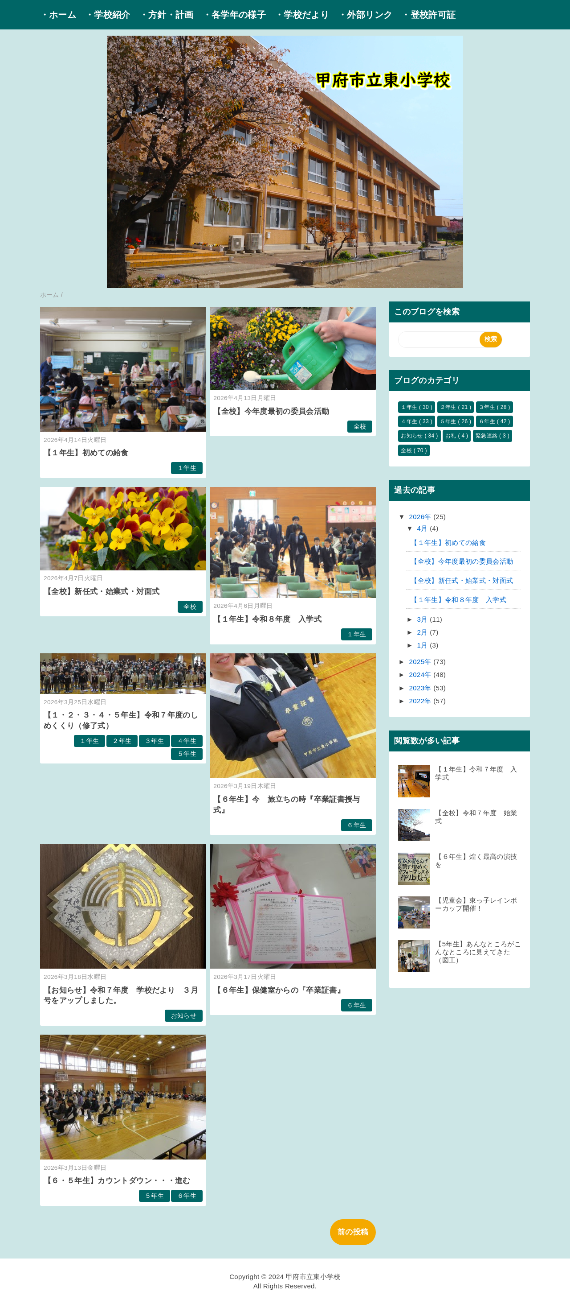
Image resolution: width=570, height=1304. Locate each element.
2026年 (421, 516)
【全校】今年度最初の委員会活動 (271, 411)
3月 (423, 619)
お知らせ (183, 1015)
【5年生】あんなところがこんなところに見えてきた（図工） (478, 952)
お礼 (451, 436)
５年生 (186, 754)
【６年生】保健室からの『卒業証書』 (279, 990)
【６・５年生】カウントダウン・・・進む (117, 1180)
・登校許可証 (428, 15)
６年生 (356, 825)
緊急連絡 (487, 436)
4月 (423, 528)
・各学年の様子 (234, 15)
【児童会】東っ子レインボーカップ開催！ (476, 904)
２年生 (121, 741)
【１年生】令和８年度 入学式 (267, 619)
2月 (423, 632)
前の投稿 (353, 1232)
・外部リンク (365, 15)
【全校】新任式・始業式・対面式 (101, 591)
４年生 (186, 741)
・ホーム (58, 15)
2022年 (421, 701)
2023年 (421, 688)
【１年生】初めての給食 (86, 453)
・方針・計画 (166, 15)
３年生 (154, 741)
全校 (360, 426)
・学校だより (302, 15)
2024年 (421, 674)
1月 (423, 645)
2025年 (421, 661)
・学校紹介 (107, 15)
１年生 (186, 468)
